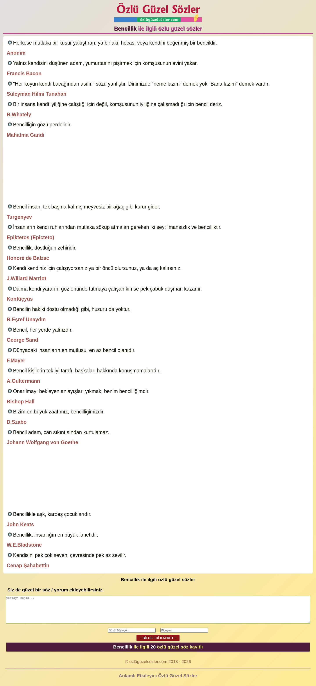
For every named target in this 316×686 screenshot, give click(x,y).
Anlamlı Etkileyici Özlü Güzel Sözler (158, 675)
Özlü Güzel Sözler (158, 11)
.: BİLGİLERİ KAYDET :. (158, 638)
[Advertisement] (158, 171)
